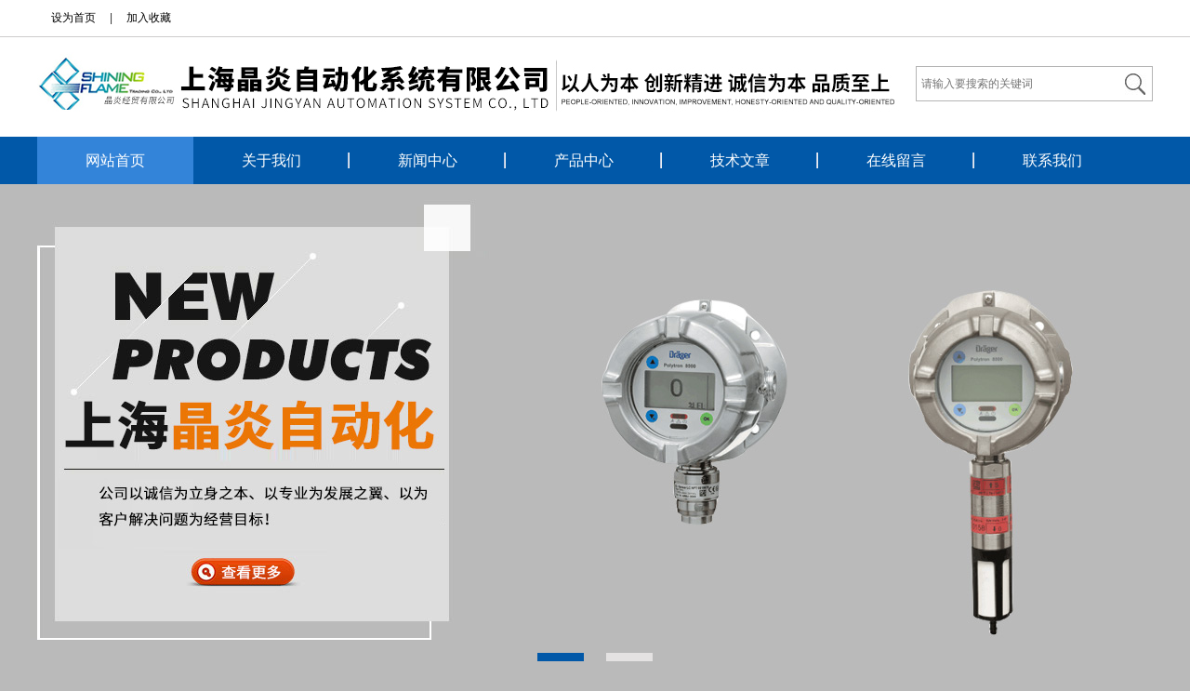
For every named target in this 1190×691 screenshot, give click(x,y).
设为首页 (73, 17)
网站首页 (115, 160)
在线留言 (896, 160)
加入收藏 (148, 17)
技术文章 (740, 160)
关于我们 (271, 160)
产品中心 (584, 160)
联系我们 (1052, 160)
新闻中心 (427, 160)
